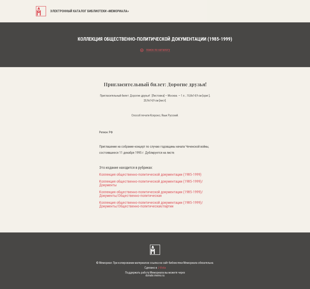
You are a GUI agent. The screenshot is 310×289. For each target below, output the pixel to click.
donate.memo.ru (155, 275)
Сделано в (155, 267)
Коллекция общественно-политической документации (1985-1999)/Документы (151, 183)
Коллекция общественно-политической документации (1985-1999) (150, 174)
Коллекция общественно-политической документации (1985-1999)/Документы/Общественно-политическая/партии (151, 204)
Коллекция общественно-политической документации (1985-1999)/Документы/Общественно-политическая (151, 193)
